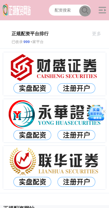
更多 (99, 33)
